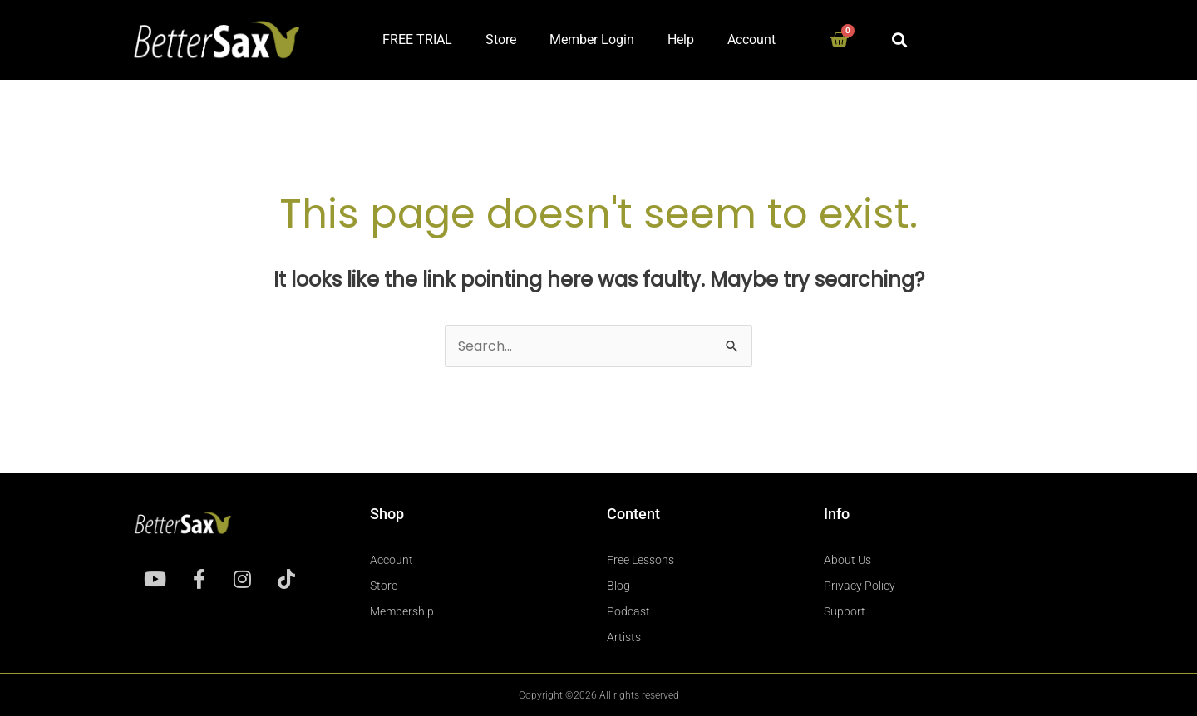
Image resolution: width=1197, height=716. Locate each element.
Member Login (591, 39)
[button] (899, 39)
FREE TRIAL (417, 39)
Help (680, 39)
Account (751, 39)
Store (500, 39)
